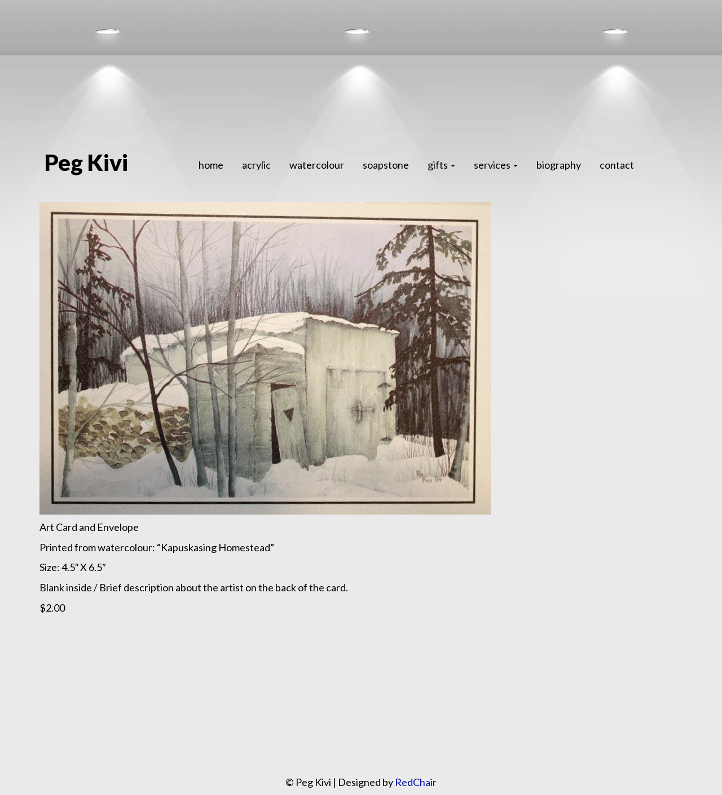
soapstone (386, 165)
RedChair (416, 782)
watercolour (316, 165)
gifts (441, 165)
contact (617, 165)
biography (558, 165)
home (211, 165)
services (496, 165)
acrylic (256, 165)
